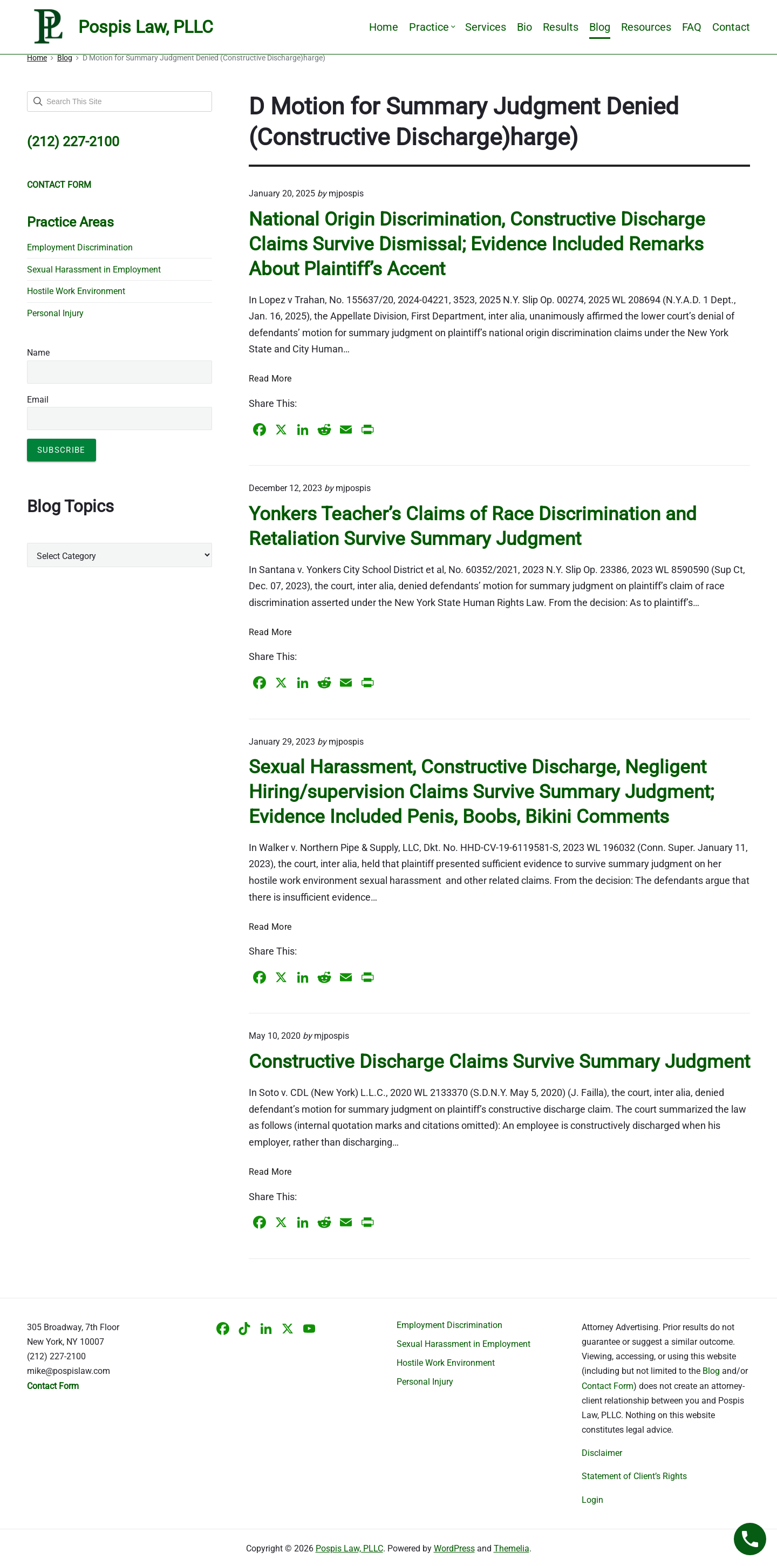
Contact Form (607, 1386)
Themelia (511, 1548)
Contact (731, 27)
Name (38, 353)
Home (383, 27)
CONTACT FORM (59, 185)
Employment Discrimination (80, 247)
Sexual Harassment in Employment (94, 269)
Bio (524, 27)
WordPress (454, 1548)
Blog (599, 27)
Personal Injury (55, 313)
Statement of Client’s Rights (634, 1476)
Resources (646, 27)
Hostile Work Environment (76, 291)
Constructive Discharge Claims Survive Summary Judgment (499, 1061)
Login (592, 1500)
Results (560, 27)
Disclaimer (602, 1453)
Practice (431, 27)
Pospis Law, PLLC (349, 1548)
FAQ (691, 27)
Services (485, 27)
